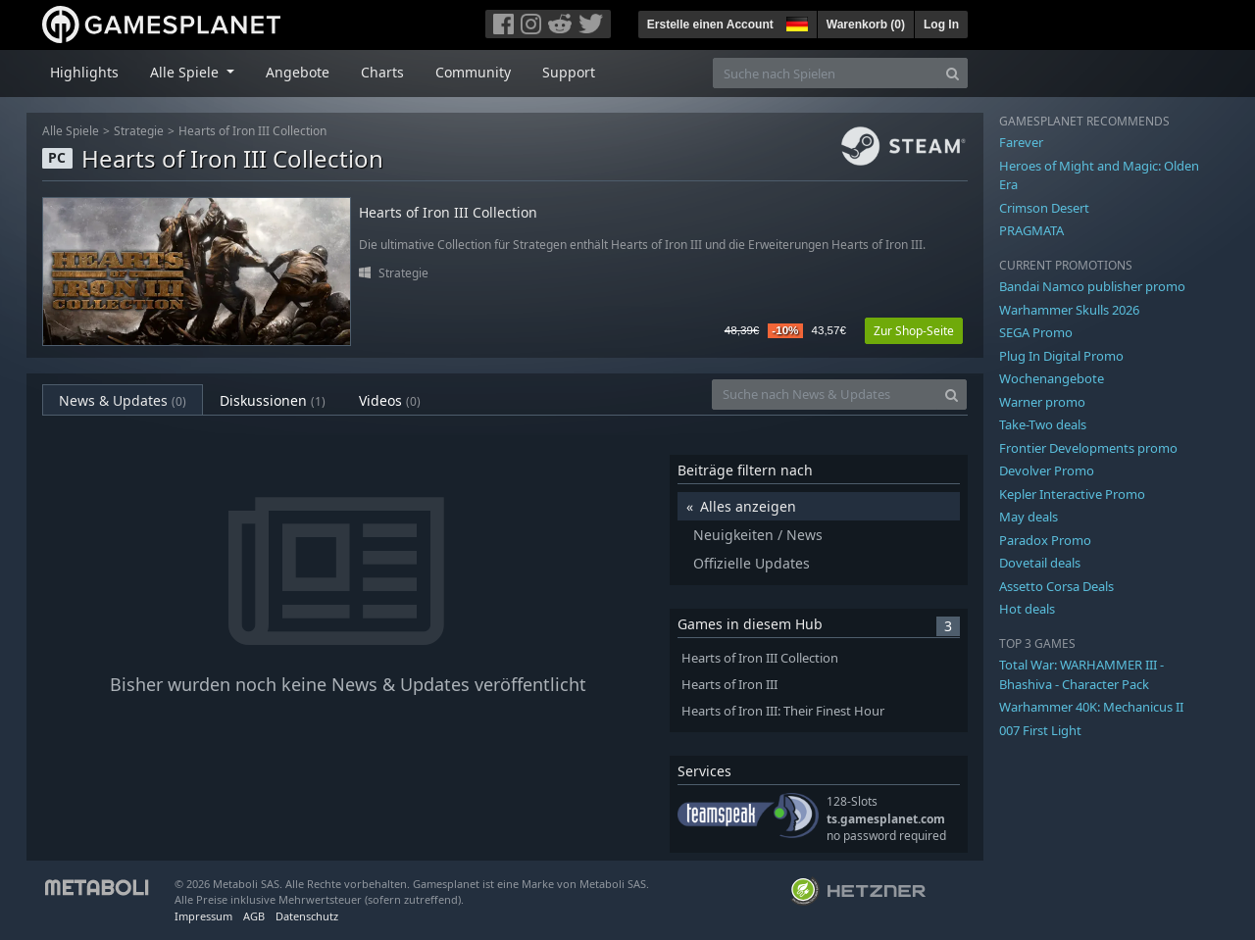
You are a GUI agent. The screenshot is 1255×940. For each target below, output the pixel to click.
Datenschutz (307, 916)
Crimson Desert (1044, 208)
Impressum (203, 916)
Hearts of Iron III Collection (252, 131)
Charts (382, 72)
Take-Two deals (1042, 424)
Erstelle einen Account (710, 24)
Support (568, 72)
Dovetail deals (1039, 562)
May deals (1028, 516)
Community (473, 72)
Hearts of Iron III (729, 684)
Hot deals (1027, 609)
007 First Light (1040, 730)
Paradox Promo (1045, 540)
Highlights (84, 72)
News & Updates (122, 400)
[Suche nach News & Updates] (824, 394)
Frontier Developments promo (1088, 448)
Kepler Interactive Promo (1072, 494)
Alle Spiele (70, 131)
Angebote (297, 72)
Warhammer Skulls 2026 (1069, 310)
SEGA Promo (1036, 332)
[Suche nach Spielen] (825, 73)
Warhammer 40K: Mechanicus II (1091, 707)
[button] (795, 21)
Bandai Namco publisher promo (1092, 286)
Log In (941, 24)
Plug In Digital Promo (1061, 356)
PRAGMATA (1031, 230)
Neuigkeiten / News (758, 534)
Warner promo (1042, 402)
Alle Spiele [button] (186, 72)
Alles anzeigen (748, 506)
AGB (254, 916)
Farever (1021, 142)
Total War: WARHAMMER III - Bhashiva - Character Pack (1081, 674)
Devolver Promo (1046, 470)
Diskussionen (273, 400)
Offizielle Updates (751, 563)
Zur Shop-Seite (914, 330)
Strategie (139, 131)
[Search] (952, 73)
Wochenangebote (1051, 378)
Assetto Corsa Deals (1056, 586)
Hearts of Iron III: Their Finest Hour (782, 711)
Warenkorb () (866, 24)
